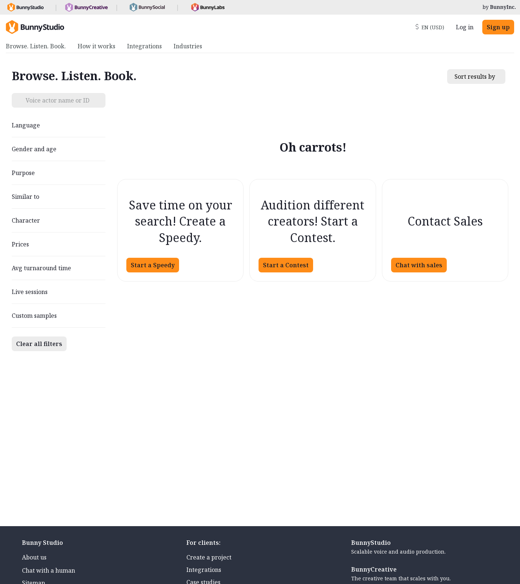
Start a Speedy (153, 265)
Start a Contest (286, 265)
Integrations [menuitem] (144, 46)
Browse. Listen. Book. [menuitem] (36, 46)
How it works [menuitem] (96, 46)
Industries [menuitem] (188, 46)
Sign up (498, 27)
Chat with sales (418, 265)
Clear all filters (39, 344)
